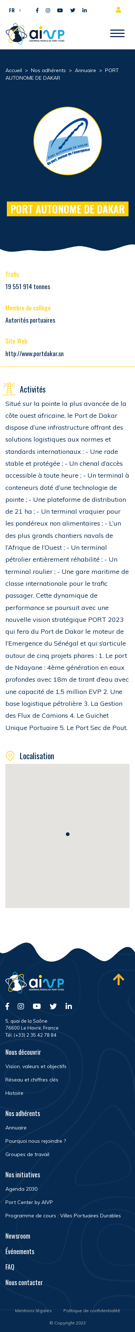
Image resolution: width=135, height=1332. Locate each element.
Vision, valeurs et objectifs (36, 1066)
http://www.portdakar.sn (34, 353)
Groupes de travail (27, 1154)
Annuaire (16, 1127)
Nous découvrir (23, 1052)
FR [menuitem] (12, 10)
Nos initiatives (22, 1174)
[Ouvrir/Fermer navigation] (117, 34)
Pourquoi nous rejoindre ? (35, 1141)
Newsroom (17, 1235)
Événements (19, 1251)
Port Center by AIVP (29, 1202)
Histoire (14, 1093)
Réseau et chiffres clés (31, 1079)
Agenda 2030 (21, 1189)
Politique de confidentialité (91, 1310)
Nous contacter (24, 1282)
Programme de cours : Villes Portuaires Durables (63, 1215)
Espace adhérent (120, 9)
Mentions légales (33, 1310)
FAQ (9, 1266)
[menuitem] (13, 9)
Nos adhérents (22, 1113)
